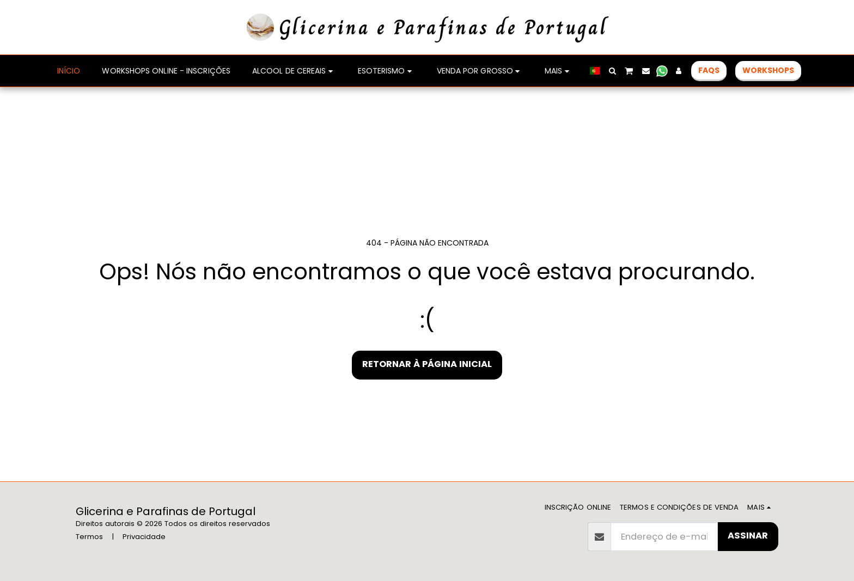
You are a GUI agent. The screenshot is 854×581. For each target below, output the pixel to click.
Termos (89, 536)
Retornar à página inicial (427, 364)
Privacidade (144, 536)
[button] (612, 71)
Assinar (748, 535)
